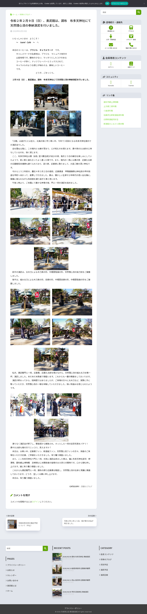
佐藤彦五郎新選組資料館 (114, 115)
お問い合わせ (12, 580)
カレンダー (11, 575)
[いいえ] (144, 3)
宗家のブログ (86, 486)
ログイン (36, 501)
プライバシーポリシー (16, 565)
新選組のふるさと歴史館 (114, 123)
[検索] (45, 548)
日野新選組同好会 (111, 119)
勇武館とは (11, 585)
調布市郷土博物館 (111, 102)
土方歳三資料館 (110, 106)
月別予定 (104, 564)
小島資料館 (108, 110)
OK (107, 3)
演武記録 (104, 575)
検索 (138, 12)
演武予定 (104, 570)
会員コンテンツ (107, 554)
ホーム (10, 591)
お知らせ (11, 570)
